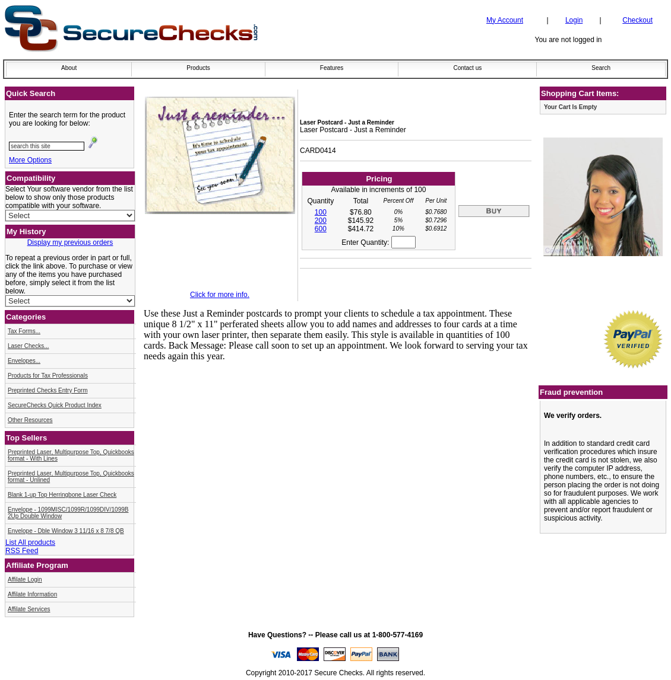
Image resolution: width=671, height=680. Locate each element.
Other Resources (30, 420)
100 (321, 212)
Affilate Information (32, 594)
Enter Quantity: (378, 242)
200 (321, 220)
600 (321, 229)
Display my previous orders (70, 242)
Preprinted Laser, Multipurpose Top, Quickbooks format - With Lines (71, 455)
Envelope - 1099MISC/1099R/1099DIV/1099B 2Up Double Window (68, 512)
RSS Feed (21, 551)
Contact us (467, 68)
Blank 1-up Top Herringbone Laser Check (62, 494)
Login (574, 20)
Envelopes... (24, 360)
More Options (30, 160)
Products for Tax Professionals (48, 375)
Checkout (637, 20)
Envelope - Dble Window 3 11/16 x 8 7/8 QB (66, 531)
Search (600, 68)
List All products (30, 542)
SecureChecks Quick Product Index (55, 405)
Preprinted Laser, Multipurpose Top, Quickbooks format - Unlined (71, 476)
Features (331, 68)
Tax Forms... (24, 331)
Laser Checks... (28, 346)
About (69, 68)
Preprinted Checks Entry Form (48, 390)
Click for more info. (219, 294)
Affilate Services (29, 609)
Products (198, 68)
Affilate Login (25, 579)
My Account (504, 20)
